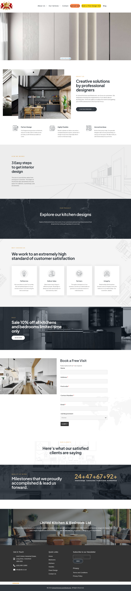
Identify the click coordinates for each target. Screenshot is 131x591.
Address (64, 377)
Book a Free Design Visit (91, 6)
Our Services (54, 6)
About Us (42, 6)
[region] (65, 36)
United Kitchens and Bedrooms (61, 588)
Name (63, 368)
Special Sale (75, 6)
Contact (65, 6)
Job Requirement (67, 414)
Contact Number (67, 395)
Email (63, 404)
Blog (105, 6)
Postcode (65, 386)
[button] (42, 6)
